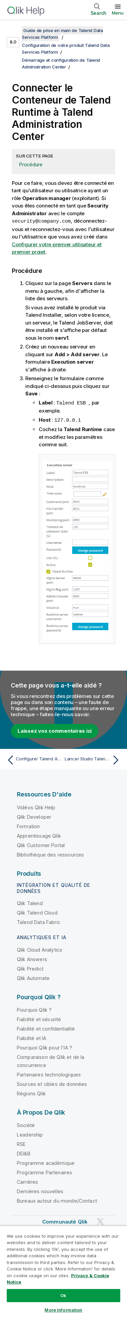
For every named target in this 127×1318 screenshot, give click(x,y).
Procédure (30, 164)
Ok (63, 1295)
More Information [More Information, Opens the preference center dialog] (63, 1310)
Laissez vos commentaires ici (55, 730)
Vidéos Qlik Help (36, 806)
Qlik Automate (33, 977)
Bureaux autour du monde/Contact (57, 1200)
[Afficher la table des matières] (13, 30)
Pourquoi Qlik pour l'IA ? (44, 1046)
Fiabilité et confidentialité (46, 1028)
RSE (21, 1143)
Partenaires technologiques (49, 1073)
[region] (63, 1272)
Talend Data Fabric (38, 921)
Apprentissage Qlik (39, 835)
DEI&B (23, 1152)
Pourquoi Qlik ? (34, 1009)
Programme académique (45, 1162)
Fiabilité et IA (31, 1037)
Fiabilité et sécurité (39, 1018)
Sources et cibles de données (52, 1083)
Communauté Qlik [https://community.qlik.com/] (65, 1220)
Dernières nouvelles (40, 1190)
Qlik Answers (32, 958)
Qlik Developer (34, 816)
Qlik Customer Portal (41, 844)
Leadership (30, 1134)
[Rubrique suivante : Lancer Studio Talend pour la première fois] (93, 759)
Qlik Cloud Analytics (39, 949)
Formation (28, 825)
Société (26, 1124)
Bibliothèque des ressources (50, 854)
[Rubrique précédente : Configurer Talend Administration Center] (33, 759)
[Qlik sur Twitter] (100, 1220)
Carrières (27, 1181)
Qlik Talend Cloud (37, 912)
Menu (118, 13)
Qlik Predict (30, 968)
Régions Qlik (31, 1092)
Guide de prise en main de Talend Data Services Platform (62, 34)
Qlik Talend (30, 902)
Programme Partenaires (44, 1171)
